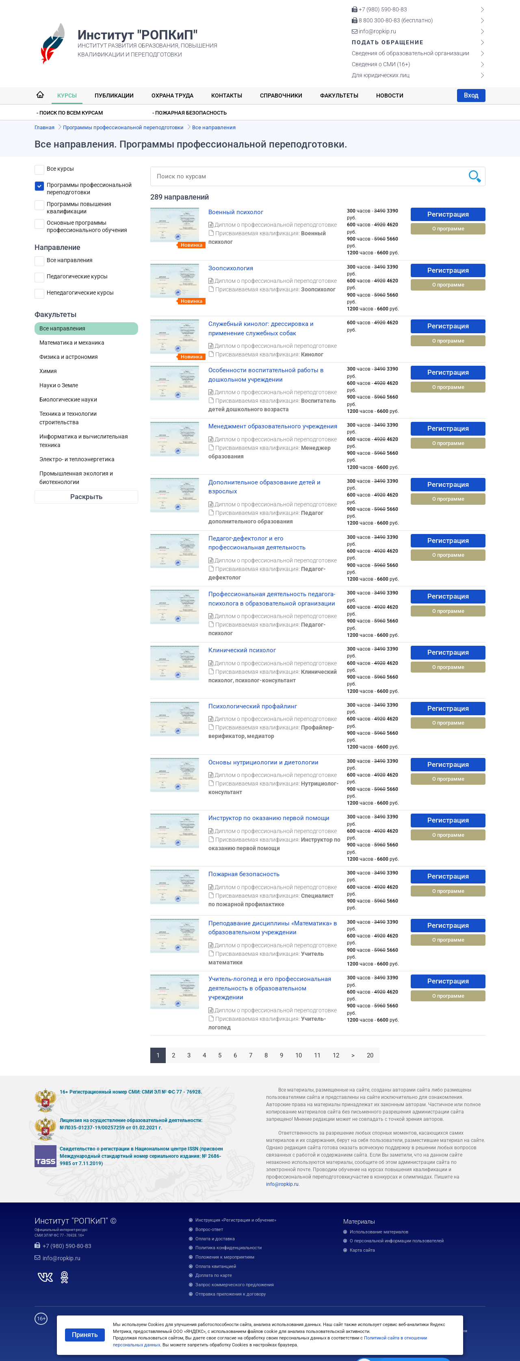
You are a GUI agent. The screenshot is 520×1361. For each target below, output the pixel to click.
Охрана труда (172, 95)
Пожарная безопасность (244, 874)
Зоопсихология (230, 268)
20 (370, 1055)
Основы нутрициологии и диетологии (263, 762)
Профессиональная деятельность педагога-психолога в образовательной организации (271, 598)
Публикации (114, 95)
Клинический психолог (242, 650)
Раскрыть (86, 497)
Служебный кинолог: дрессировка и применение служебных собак (261, 328)
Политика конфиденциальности (228, 1247)
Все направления (70, 260)
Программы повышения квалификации (79, 205)
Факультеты (339, 95)
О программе (448, 229)
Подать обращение (388, 42)
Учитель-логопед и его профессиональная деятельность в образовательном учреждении (269, 988)
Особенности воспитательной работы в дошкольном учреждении (266, 375)
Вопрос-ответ (209, 1229)
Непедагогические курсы (80, 292)
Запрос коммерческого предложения (234, 1284)
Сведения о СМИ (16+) (381, 64)
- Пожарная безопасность (189, 113)
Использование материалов (379, 1232)
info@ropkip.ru (374, 31)
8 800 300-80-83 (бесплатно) (392, 20)
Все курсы (60, 168)
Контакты (226, 95)
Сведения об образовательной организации (410, 53)
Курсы (67, 95)
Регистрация (448, 214)
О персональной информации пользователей (397, 1241)
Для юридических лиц (381, 75)
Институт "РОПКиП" (137, 35)
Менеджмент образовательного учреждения (272, 426)
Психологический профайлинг (252, 706)
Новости (389, 95)
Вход (471, 95)
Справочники (281, 95)
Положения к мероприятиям (224, 1257)
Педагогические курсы (77, 276)
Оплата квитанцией (215, 1266)
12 (336, 1055)
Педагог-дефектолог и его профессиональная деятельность (257, 543)
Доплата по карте (213, 1275)
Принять (85, 1335)
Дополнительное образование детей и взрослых (264, 487)
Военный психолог (235, 212)
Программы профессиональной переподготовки (89, 186)
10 (298, 1055)
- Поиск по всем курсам (70, 113)
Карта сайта (362, 1250)
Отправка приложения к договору (230, 1294)
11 (317, 1055)
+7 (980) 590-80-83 (379, 9)
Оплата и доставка (215, 1239)
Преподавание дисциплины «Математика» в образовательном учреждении (272, 928)
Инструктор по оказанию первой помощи (268, 818)
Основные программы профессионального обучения (87, 224)
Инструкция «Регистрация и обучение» (235, 1220)
